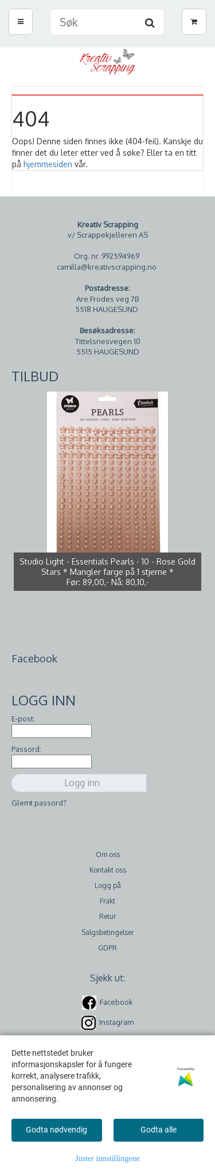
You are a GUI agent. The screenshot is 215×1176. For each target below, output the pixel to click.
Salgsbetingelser (107, 932)
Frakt (107, 901)
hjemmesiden (48, 164)
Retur (107, 916)
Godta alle (158, 1129)
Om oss (108, 854)
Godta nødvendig (56, 1129)
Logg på (108, 885)
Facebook (116, 1002)
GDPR (107, 948)
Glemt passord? (39, 802)
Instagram (116, 1022)
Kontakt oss (107, 870)
